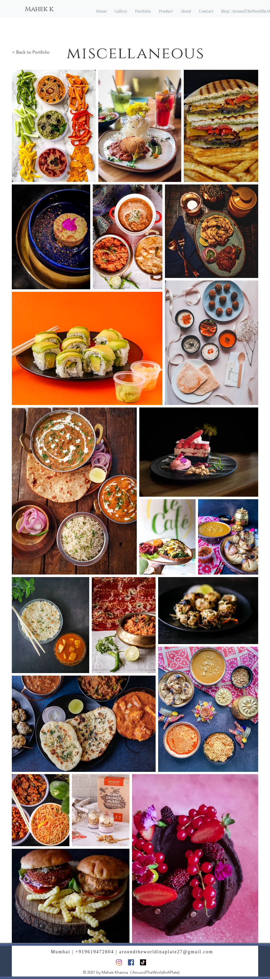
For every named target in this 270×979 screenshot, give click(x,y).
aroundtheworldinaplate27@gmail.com (166, 951)
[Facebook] (131, 962)
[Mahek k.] (39, 9)
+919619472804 (94, 951)
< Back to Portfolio (31, 52)
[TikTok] (143, 962)
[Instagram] (119, 962)
